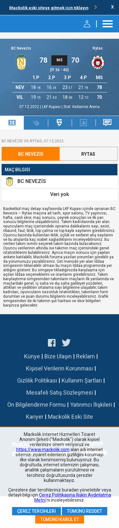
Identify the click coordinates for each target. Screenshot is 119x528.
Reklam (85, 356)
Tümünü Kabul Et (59, 519)
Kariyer (34, 416)
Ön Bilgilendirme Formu (36, 404)
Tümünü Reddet (84, 511)
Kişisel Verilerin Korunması (59, 368)
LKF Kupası (52, 107)
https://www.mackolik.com (42, 449)
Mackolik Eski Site (70, 416)
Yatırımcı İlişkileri (91, 404)
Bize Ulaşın (58, 356)
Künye (32, 356)
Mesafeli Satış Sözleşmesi (59, 392)
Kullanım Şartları (82, 380)
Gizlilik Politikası (37, 380)
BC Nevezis (21, 48)
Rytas (98, 48)
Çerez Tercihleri (36, 511)
